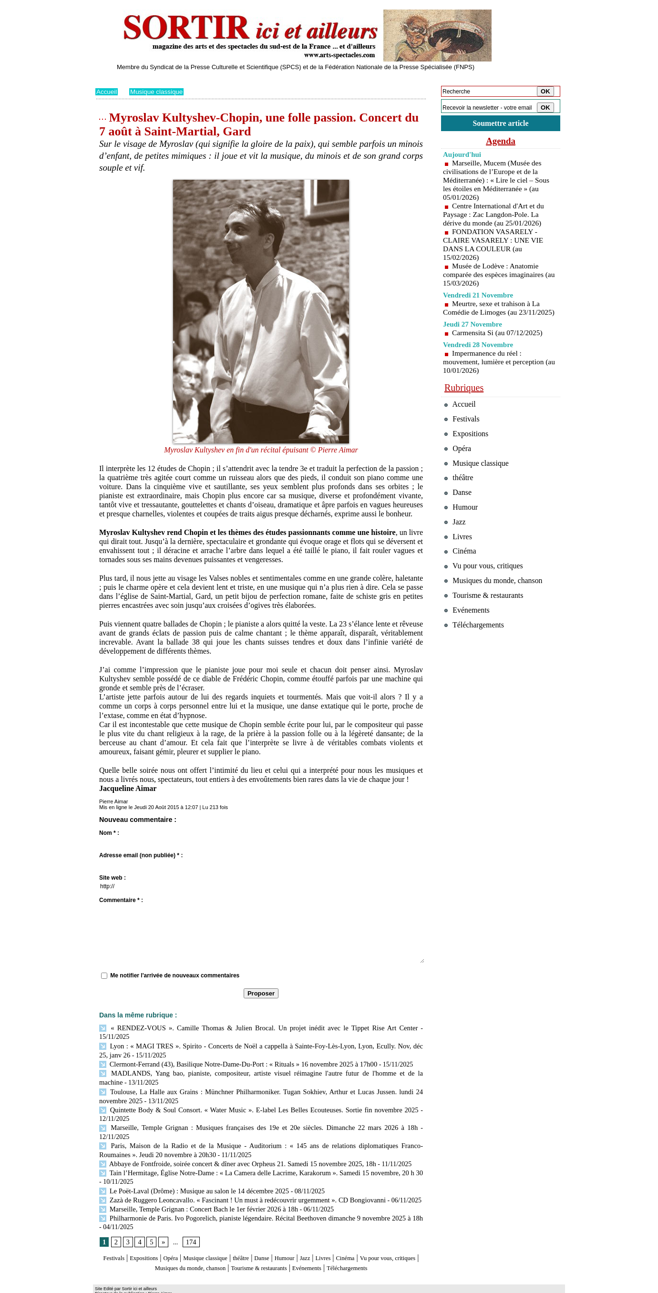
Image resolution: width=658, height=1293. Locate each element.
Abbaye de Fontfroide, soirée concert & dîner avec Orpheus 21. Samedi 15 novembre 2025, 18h (232, 1140)
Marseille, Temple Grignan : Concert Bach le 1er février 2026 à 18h (194, 1184)
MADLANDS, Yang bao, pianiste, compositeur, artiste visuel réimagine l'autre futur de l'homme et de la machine (259, 1062)
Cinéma (396, 1233)
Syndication (149, 1286)
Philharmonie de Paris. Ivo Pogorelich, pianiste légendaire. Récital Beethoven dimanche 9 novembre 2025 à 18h (259, 1193)
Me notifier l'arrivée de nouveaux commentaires (174, 975)
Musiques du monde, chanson (232, 1242)
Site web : (112, 877)
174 (190, 1217)
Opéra (183, 1233)
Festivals (113, 1233)
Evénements (378, 1242)
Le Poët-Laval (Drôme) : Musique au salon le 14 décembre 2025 (190, 1166)
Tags (217, 1286)
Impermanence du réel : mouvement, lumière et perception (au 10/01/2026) (495, 371)
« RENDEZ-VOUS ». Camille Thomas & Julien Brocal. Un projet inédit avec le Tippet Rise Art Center (242, 1027)
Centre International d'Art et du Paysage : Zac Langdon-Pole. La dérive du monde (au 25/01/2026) (495, 215)
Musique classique (158, 91)
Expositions (151, 1233)
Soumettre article (501, 123)
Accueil (107, 91)
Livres (369, 1233)
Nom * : (109, 833)
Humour (323, 1233)
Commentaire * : (121, 900)
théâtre (270, 1233)
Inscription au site (187, 1286)
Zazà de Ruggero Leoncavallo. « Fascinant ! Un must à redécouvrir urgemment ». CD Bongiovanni (237, 1176)
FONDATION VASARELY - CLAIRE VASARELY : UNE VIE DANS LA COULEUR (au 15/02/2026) (495, 246)
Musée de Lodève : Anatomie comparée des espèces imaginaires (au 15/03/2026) (495, 275)
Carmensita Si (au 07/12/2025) (499, 343)
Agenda (500, 142)
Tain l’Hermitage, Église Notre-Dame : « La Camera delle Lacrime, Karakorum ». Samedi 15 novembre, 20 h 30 (259, 1149)
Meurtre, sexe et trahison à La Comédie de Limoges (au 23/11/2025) (493, 313)
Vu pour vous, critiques (486, 593)
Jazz (347, 1233)
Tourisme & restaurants (319, 1242)
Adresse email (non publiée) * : (141, 855)
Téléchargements (261, 1251)
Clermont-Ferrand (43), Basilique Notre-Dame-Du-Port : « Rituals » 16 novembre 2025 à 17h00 (233, 1053)
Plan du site (108, 1286)
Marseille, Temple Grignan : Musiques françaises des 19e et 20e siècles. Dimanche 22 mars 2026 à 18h (242, 1115)
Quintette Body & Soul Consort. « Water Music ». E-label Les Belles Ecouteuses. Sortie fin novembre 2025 (258, 1097)
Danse (295, 1233)
